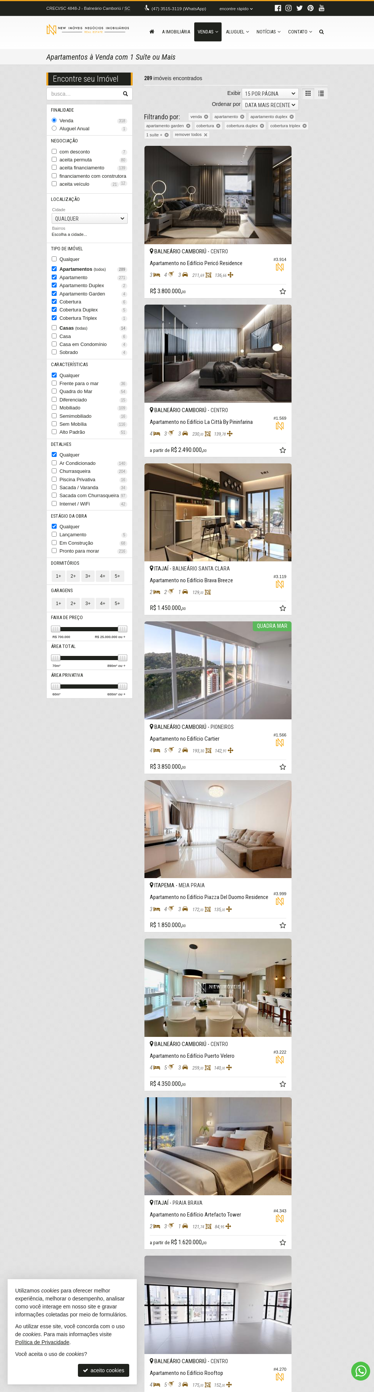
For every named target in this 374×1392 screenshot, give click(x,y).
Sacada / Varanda (93, 451)
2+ (73, 531)
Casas (93, 310)
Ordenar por (226, 104)
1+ (58, 531)
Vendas (208, 32)
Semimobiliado (93, 388)
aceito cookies (103, 1370)
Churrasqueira (93, 437)
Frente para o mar (93, 359)
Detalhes (61, 412)
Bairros (58, 218)
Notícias (268, 32)
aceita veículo (93, 177)
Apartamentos (93, 258)
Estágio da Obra (68, 476)
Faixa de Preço (66, 571)
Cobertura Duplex (93, 294)
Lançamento (93, 494)
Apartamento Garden (93, 280)
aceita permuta (93, 155)
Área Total (63, 599)
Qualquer (68, 248)
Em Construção (93, 501)
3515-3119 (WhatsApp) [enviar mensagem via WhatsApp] (177, 8)
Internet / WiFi (93, 466)
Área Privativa (66, 627)
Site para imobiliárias (281, 1386)
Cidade (58, 200)
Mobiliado (93, 381)
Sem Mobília (93, 395)
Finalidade (62, 109)
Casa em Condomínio (93, 324)
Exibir (234, 93)
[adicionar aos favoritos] (225, 253)
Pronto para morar (93, 508)
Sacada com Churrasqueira (93, 458)
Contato (300, 32)
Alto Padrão (93, 402)
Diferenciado (93, 373)
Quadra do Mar (93, 366)
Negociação (64, 137)
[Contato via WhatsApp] (360, 1371)
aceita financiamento (93, 162)
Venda (93, 120)
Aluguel (237, 32)
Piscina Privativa (93, 444)
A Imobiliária (176, 32)
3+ (88, 531)
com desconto (93, 148)
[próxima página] (308, 1154)
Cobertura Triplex (93, 301)
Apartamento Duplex (93, 272)
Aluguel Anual (93, 127)
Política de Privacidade (133, 1386)
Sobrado (93, 331)
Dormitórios (64, 518)
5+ (117, 531)
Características (67, 341)
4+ (102, 531)
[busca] (321, 31)
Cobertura (93, 287)
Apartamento (93, 265)
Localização (64, 190)
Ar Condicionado (93, 430)
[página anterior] (220, 1154)
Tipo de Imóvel (66, 238)
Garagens (61, 545)
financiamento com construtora (93, 169)
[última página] (321, 1154)
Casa (93, 317)
